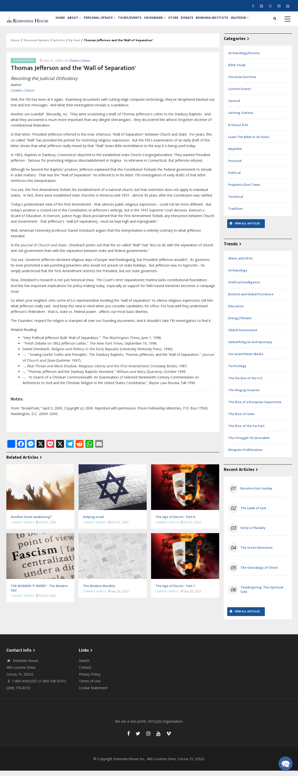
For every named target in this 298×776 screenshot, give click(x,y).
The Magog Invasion (244, 395)
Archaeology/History (244, 58)
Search (84, 666)
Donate (199, 21)
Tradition (235, 214)
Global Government (242, 335)
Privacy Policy (89, 679)
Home (61, 21)
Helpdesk (255, 21)
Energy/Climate (240, 323)
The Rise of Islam (241, 419)
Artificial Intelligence (244, 287)
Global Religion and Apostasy (250, 347)
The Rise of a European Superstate (254, 407)
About (77, 21)
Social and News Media (245, 359)
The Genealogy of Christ (259, 573)
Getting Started (240, 118)
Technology (237, 371)
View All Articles (247, 228)
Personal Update (104, 21)
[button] (286, 764)
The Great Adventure (256, 553)
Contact (85, 672)
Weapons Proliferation (245, 455)
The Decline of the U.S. (245, 383)
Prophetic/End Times (244, 190)
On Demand (162, 21)
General (234, 106)
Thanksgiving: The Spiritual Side (261, 595)
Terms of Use (90, 686)
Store (183, 21)
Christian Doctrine (242, 82)
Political (234, 178)
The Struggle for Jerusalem (248, 443)
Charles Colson (79, 66)
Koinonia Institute (225, 21)
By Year (74, 46)
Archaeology (237, 276)
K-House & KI (238, 130)
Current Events (23, 66)
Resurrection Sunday (256, 494)
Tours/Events (135, 21)
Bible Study (237, 70)
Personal (234, 166)
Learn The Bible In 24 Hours (248, 142)
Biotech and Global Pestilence (251, 299)
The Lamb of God (253, 513)
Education (236, 311)
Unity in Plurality (253, 533)
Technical (235, 202)
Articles (59, 46)
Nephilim (235, 154)
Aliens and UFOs (240, 264)
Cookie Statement (93, 693)
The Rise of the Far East (246, 431)
